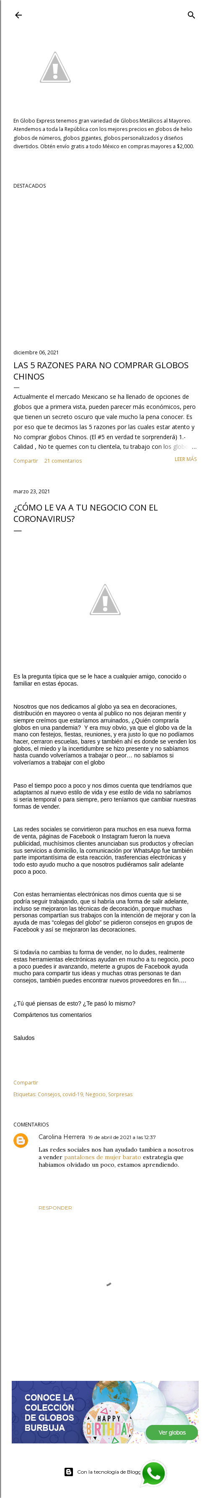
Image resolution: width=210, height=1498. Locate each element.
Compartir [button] (25, 460)
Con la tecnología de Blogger (105, 1472)
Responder (55, 1208)
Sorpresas (120, 1094)
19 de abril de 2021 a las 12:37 (122, 1137)
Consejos (49, 1094)
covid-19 (72, 1094)
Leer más (186, 459)
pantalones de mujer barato (103, 1157)
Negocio (96, 1094)
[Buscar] (192, 13)
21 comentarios (63, 460)
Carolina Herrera (62, 1137)
